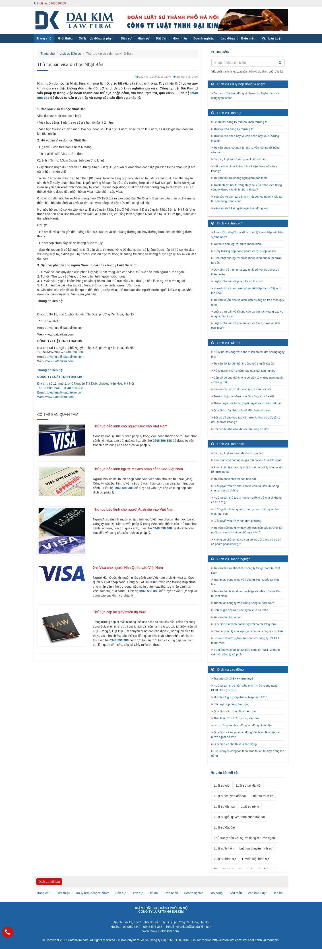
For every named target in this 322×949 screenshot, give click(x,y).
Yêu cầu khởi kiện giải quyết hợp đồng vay (239, 208)
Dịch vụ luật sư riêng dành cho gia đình (237, 453)
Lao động (228, 38)
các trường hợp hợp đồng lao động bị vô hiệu (241, 725)
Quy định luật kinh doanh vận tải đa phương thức (244, 624)
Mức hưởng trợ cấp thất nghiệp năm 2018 (239, 697)
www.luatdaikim (56, 397)
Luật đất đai (276, 71)
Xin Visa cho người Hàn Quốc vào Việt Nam (128, 568)
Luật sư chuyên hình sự (255, 848)
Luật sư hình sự (225, 859)
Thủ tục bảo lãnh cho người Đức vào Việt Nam (130, 426)
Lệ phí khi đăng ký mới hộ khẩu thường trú (239, 122)
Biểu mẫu (248, 38)
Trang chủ (44, 38)
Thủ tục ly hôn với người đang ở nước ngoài (245, 838)
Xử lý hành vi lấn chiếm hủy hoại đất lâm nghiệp (243, 370)
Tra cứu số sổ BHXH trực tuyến (232, 678)
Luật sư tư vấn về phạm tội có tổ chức (237, 281)
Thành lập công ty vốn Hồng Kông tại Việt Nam (242, 603)
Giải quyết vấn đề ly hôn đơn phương (236, 520)
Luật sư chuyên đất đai (230, 796)
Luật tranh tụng (226, 71)
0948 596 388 (73, 352)
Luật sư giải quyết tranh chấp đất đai (239, 817)
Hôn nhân (180, 38)
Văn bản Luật (271, 38)
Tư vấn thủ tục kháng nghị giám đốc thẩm (239, 178)
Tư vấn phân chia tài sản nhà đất (233, 479)
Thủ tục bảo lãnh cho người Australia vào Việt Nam (133, 509)
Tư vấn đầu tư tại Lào (226, 617)
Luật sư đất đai (224, 827)
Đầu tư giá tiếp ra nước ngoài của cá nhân (239, 610)
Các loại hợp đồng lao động (230, 704)
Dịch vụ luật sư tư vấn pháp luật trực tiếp (238, 159)
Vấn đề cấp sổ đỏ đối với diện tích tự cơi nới (241, 389)
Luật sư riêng (250, 806)
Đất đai (161, 38)
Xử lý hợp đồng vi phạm (96, 38)
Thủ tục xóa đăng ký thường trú (232, 129)
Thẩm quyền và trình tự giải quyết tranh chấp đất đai (246, 403)
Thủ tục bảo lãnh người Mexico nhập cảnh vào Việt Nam (138, 469)
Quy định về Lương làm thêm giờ (233, 711)
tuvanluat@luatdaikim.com (65, 356)
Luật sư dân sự (224, 806)
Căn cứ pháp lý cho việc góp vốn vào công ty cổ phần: (247, 631)
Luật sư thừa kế (262, 796)
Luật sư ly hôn (224, 848)
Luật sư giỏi (222, 785)
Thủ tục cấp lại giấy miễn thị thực (119, 612)
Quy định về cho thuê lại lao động (234, 744)
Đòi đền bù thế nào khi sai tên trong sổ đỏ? (240, 429)
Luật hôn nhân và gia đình (251, 71)
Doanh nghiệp (204, 38)
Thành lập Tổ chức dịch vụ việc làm (235, 718)
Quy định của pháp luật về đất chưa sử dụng (241, 410)
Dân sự (126, 38)
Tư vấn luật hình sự (255, 859)
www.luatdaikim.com (59, 361)
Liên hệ (277, 893)
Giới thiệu (65, 38)
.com (70, 397)
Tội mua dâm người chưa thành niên (236, 244)
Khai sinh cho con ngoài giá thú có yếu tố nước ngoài (246, 460)
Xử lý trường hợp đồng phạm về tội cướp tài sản (243, 251)
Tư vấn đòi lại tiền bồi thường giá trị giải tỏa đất (243, 363)
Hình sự (143, 38)
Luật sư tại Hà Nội (248, 785)
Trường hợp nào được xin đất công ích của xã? (243, 396)
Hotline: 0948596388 (50, 3)
